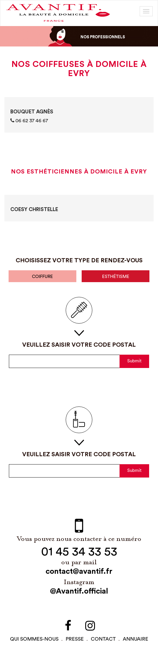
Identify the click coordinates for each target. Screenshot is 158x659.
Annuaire (135, 639)
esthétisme (115, 276)
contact (103, 639)
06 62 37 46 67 (29, 120)
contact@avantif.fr (79, 571)
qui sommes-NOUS (34, 639)
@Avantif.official (79, 591)
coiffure (42, 276)
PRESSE (75, 639)
